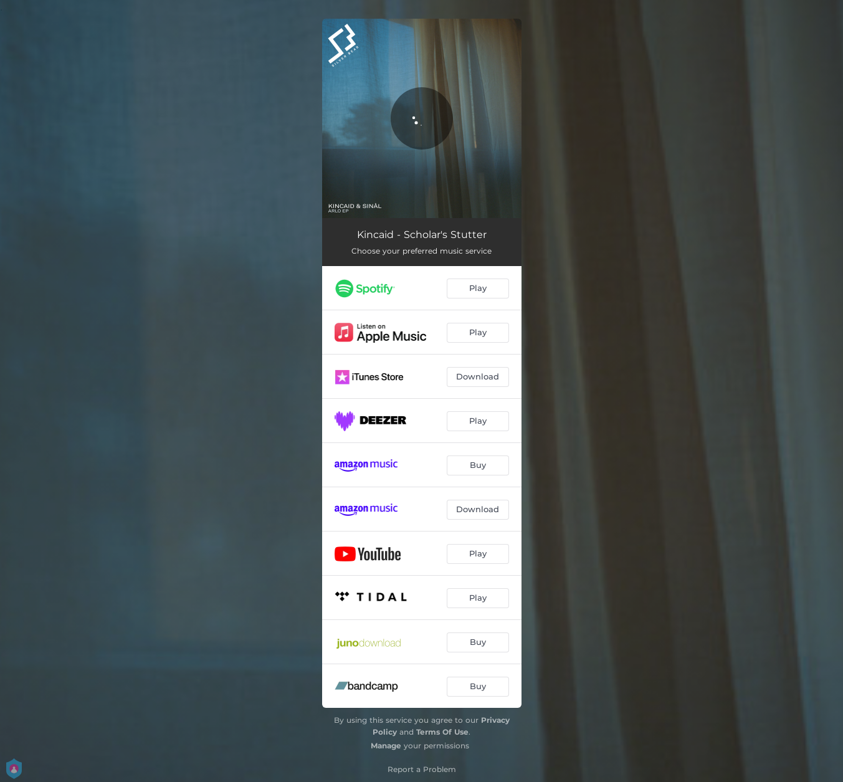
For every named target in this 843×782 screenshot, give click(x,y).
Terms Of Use (442, 732)
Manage (386, 745)
